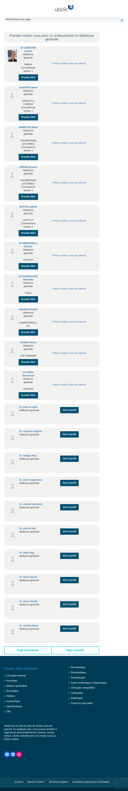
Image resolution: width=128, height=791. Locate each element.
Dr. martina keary (28, 625)
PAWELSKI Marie (28, 127)
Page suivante (75, 650)
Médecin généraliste (16, 686)
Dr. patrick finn (27, 528)
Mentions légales (58, 782)
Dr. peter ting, (26, 552)
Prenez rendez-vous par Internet (69, 63)
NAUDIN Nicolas (28, 309)
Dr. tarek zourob (28, 577)
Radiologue (77, 698)
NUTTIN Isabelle (28, 206)
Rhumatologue (78, 672)
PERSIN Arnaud (28, 167)
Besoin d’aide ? (36, 782)
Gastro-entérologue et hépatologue (89, 682)
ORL (8, 711)
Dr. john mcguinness (30, 479)
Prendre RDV (28, 77)
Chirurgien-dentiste (16, 675)
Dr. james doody (28, 601)
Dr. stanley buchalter (30, 504)
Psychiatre (11, 680)
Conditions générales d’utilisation (91, 782)
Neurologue (12, 691)
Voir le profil (69, 410)
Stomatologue (78, 677)
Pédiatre (10, 696)
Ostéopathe (77, 693)
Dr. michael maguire (30, 431)
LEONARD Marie (28, 87)
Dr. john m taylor (28, 407)
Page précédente (28, 650)
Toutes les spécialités (82, 703)
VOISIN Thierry (28, 342)
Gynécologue (13, 701)
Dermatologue (78, 667)
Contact (19, 782)
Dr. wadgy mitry (28, 455)
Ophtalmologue (14, 706)
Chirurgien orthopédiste (83, 687)
